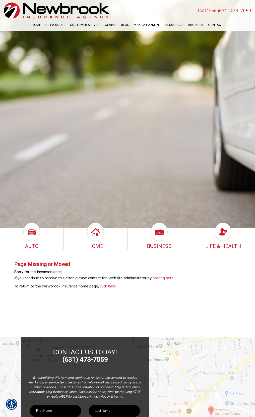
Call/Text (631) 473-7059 (224, 11)
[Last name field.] (114, 411)
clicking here (163, 278)
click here (108, 286)
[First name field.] (55, 411)
